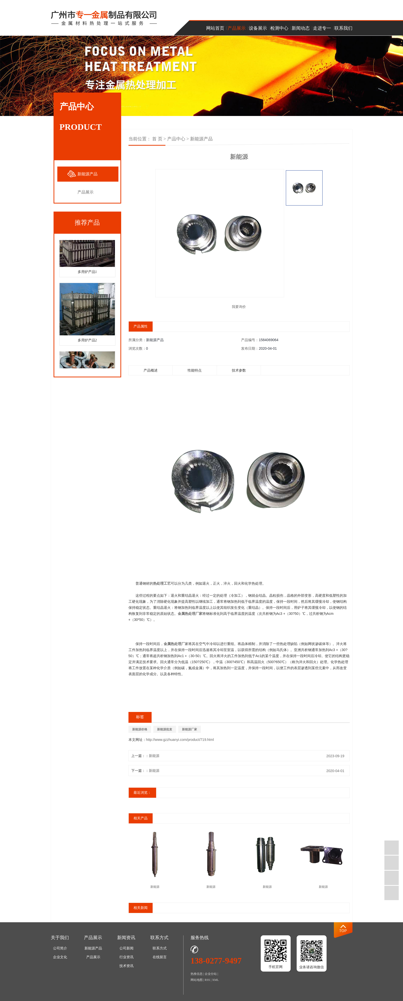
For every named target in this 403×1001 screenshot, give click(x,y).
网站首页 (215, 28)
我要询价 (239, 307)
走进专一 (322, 28)
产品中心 (176, 138)
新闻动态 (301, 28)
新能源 (154, 758)
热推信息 (197, 976)
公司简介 (60, 951)
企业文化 (60, 960)
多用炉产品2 (87, 341)
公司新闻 (126, 951)
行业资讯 (126, 960)
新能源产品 (87, 174)
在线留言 (160, 960)
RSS (207, 982)
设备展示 (258, 28)
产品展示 (237, 28)
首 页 (157, 138)
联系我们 (343, 28)
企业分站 (211, 976)
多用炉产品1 (87, 272)
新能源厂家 (189, 732)
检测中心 (279, 28)
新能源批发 (164, 732)
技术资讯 (126, 968)
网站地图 (197, 982)
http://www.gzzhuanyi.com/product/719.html (180, 742)
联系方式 (160, 951)
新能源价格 (139, 732)
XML (215, 982)
